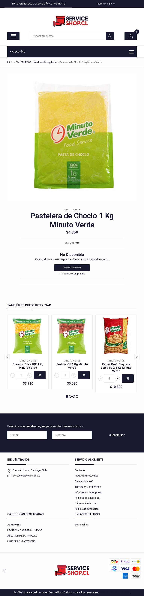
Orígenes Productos (85, 503)
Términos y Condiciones (88, 486)
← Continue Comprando (72, 273)
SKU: (67, 242)
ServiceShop (81, 524)
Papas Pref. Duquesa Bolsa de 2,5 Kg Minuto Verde (116, 368)
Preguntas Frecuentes (86, 475)
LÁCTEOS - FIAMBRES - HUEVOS (24, 530)
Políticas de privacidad (87, 497)
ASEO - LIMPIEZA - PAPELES (22, 535)
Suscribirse (117, 435)
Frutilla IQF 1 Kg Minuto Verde (72, 366)
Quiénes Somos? (84, 481)
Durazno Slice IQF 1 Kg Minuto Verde (28, 366)
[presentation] (7, 357)
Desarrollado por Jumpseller (114, 592)
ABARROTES (14, 524)
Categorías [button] (72, 52)
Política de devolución (87, 508)
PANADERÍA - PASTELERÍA (21, 541)
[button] (67, 396)
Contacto (80, 470)
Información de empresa (88, 492)
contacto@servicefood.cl (26, 475)
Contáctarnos (72, 267)
